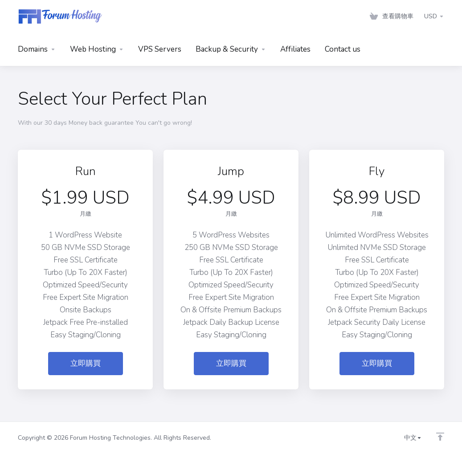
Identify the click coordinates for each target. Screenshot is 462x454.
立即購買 (85, 363)
